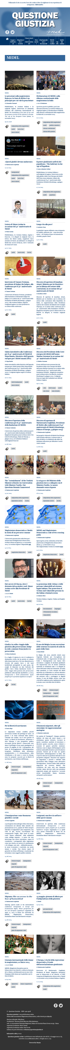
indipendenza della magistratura (20, 126)
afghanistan (15, 984)
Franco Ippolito (10, 820)
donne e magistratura (26, 984)
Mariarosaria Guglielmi (12, 164)
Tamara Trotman (10, 291)
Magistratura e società (20, 42)
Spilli (57, 43)
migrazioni (14, 770)
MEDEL (7, 93)
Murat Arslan (9, 231)
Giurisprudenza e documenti (43, 42)
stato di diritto (15, 132)
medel (13, 129)
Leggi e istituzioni (13, 42)
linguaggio (58, 608)
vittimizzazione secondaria (50, 612)
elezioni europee (54, 690)
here (61, 547)
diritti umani (52, 388)
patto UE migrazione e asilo (50, 696)
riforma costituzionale (49, 128)
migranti (56, 693)
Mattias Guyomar (42, 361)
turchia (29, 252)
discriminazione (47, 608)
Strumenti (36, 42)
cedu (44, 388)
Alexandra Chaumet (11, 103)
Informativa (39, 5)
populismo (52, 195)
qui (30, 544)
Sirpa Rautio (9, 361)
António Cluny (42, 227)
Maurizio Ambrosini (43, 733)
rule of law (21, 129)
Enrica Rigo (9, 728)
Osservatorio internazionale (29, 41)
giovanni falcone (47, 909)
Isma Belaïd (41, 651)
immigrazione (15, 172)
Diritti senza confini (52, 42)
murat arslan (21, 252)
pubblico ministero (54, 125)
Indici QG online (62, 42)
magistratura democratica (18, 552)
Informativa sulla (14, 1033)
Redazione (44, 103)
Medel (11, 593)
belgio (45, 690)
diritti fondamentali (17, 382)
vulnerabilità (46, 615)
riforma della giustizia (49, 131)
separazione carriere (17, 500)
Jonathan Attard (42, 293)
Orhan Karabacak (11, 654)
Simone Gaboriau (11, 428)
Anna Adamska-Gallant (44, 169)
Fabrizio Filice (42, 596)
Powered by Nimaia (35, 1042)
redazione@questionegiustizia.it (33, 1029)
